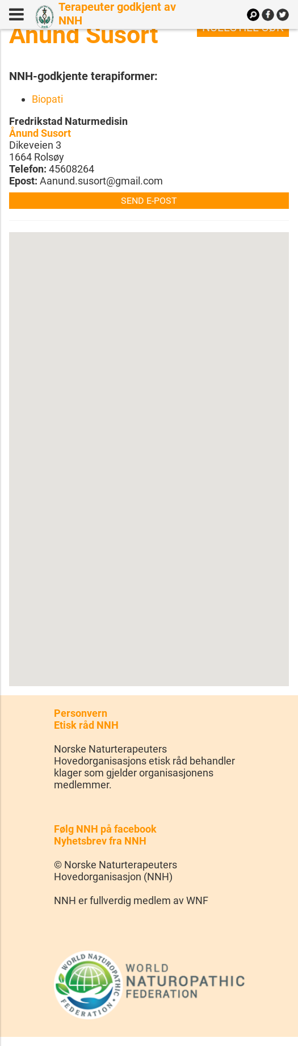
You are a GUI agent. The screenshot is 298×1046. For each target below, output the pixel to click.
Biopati (47, 99)
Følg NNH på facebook (105, 829)
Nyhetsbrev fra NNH (100, 841)
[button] (149, 448)
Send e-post (149, 200)
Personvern (80, 713)
